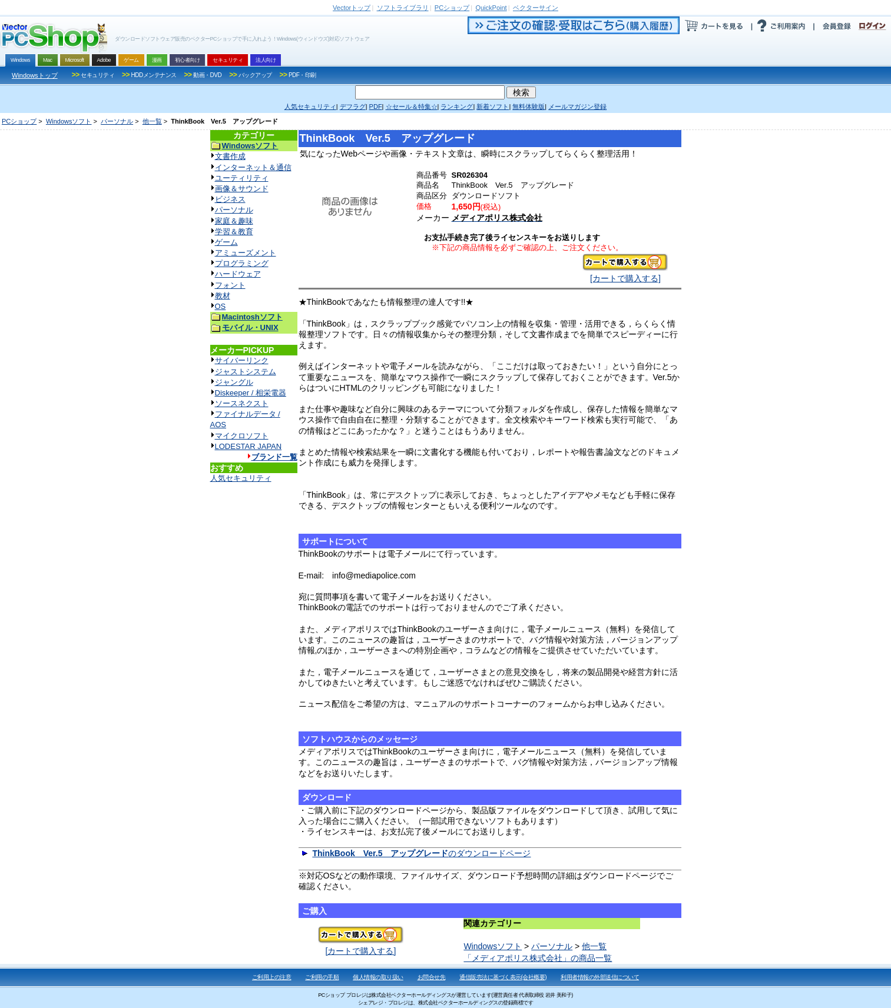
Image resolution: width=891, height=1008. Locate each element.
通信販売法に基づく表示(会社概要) (502, 977)
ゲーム (226, 242)
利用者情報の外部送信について (600, 977)
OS (220, 306)
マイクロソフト (242, 435)
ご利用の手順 (322, 977)
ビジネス (230, 199)
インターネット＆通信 (253, 167)
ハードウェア (238, 274)
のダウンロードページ (421, 853)
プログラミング (242, 263)
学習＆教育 (234, 231)
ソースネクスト (242, 403)
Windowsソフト (69, 121)
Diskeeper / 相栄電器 (250, 392)
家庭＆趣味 (234, 221)
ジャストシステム (245, 371)
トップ (351, 7)
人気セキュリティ (240, 478)
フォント (230, 285)
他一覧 (152, 121)
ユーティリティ (242, 178)
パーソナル (117, 121)
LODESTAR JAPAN (248, 446)
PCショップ (19, 121)
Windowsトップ (35, 75)
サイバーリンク (242, 360)
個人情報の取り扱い (378, 977)
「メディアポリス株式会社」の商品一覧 (537, 958)
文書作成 (230, 156)
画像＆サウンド (242, 188)
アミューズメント (245, 252)
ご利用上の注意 (272, 977)
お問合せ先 (432, 977)
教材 (222, 295)
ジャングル (234, 382)
